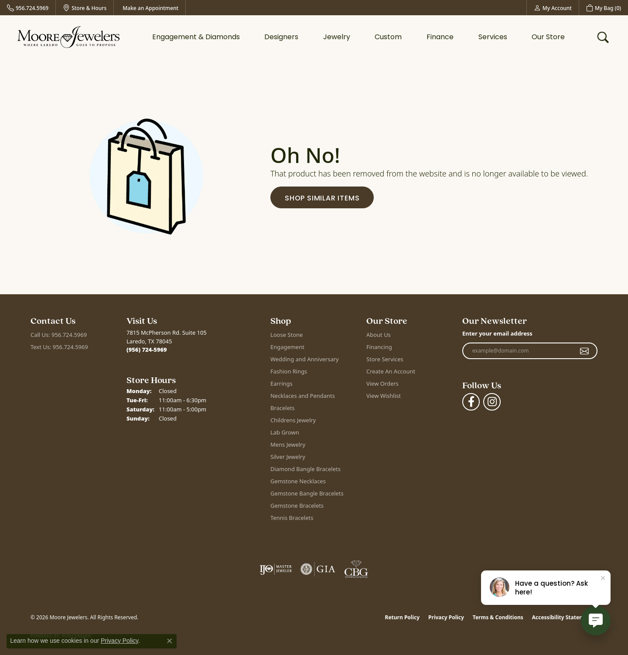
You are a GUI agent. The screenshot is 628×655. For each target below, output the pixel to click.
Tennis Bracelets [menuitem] (291, 518)
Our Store (548, 37)
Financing (379, 347)
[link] (27, 7)
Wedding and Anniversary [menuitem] (304, 359)
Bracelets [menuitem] (282, 408)
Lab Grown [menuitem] (284, 432)
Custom (388, 37)
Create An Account (390, 371)
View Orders (382, 383)
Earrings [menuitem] (281, 383)
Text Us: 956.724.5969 (59, 347)
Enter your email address (497, 333)
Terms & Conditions (498, 617)
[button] (553, 7)
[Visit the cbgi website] (356, 569)
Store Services (384, 359)
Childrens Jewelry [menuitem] (293, 420)
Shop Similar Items (322, 198)
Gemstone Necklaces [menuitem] (298, 481)
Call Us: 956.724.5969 (59, 335)
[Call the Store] (146, 349)
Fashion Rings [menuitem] (288, 371)
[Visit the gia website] (317, 569)
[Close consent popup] (169, 641)
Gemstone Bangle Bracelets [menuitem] (307, 493)
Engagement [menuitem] (287, 347)
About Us (378, 335)
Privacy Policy (446, 617)
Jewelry (336, 37)
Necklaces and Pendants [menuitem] (302, 396)
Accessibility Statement (562, 617)
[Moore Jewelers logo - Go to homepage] (68, 37)
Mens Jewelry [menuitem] (287, 444)
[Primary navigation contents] (358, 37)
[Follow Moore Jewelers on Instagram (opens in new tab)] (492, 402)
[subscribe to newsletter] (585, 350)
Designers (281, 37)
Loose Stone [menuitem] (286, 335)
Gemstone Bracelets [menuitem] (297, 505)
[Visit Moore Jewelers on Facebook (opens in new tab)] (471, 402)
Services (492, 37)
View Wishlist (383, 396)
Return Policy (402, 617)
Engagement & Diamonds (196, 37)
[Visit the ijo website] (275, 569)
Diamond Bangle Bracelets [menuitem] (305, 469)
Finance (440, 37)
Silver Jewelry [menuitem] (287, 457)
